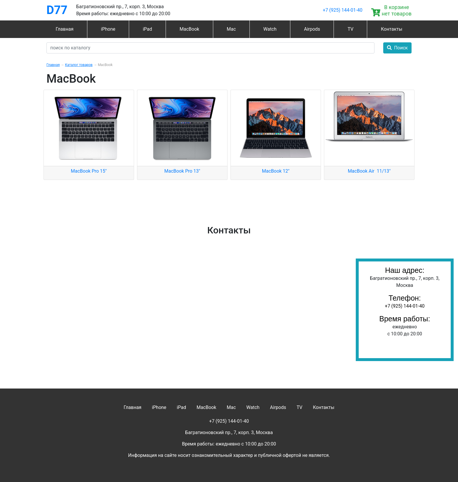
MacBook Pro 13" (182, 171)
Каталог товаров (79, 65)
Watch (269, 29)
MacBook (189, 29)
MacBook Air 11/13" (369, 171)
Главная (65, 29)
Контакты (391, 29)
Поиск (397, 48)
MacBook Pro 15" (89, 171)
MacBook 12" (275, 171)
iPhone (108, 29)
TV (350, 29)
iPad (147, 29)
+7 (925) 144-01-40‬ (342, 10)
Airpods (312, 29)
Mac (231, 29)
